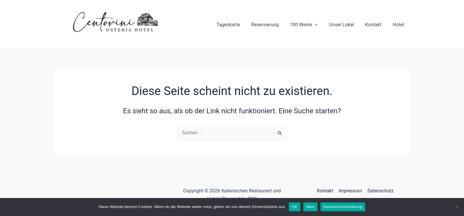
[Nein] (457, 207)
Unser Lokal (346, 24)
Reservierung (273, 24)
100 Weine (310, 25)
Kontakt (376, 24)
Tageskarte (238, 24)
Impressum (350, 191)
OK (294, 206)
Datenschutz (380, 191)
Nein (310, 206)
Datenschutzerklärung (342, 206)
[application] (321, 25)
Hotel (399, 24)
